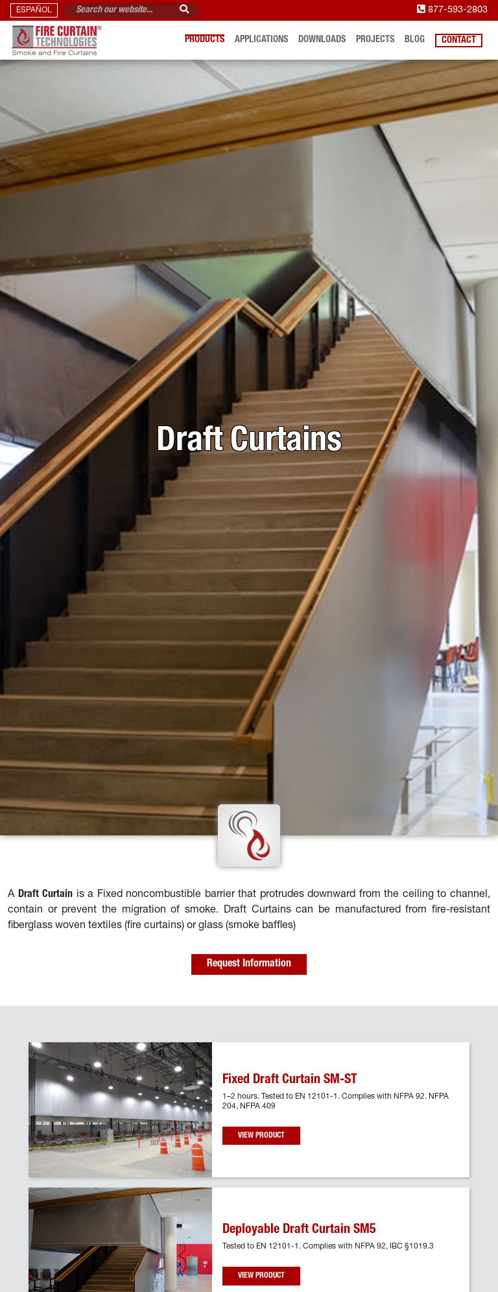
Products (204, 40)
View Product (261, 1136)
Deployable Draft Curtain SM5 (299, 1230)
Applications (261, 40)
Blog (415, 40)
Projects (375, 40)
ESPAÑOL (34, 10)
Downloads (322, 40)
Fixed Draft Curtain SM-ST (289, 1080)
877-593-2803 (452, 10)
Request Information (249, 964)
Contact (459, 40)
